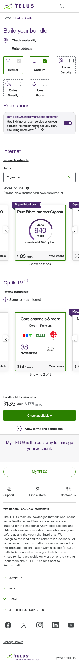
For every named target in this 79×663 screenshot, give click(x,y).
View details (56, 255)
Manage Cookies (13, 642)
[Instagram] (39, 625)
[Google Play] (54, 456)
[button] (71, 6)
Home (7, 18)
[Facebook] (8, 625)
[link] (39, 472)
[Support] (8, 492)
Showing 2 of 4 (40, 263)
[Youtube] (71, 625)
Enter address (22, 48)
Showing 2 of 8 (40, 374)
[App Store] (25, 456)
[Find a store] (37, 492)
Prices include (13, 188)
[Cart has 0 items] (62, 6)
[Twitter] (23, 625)
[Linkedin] (55, 625)
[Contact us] (68, 492)
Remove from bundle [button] (16, 160)
